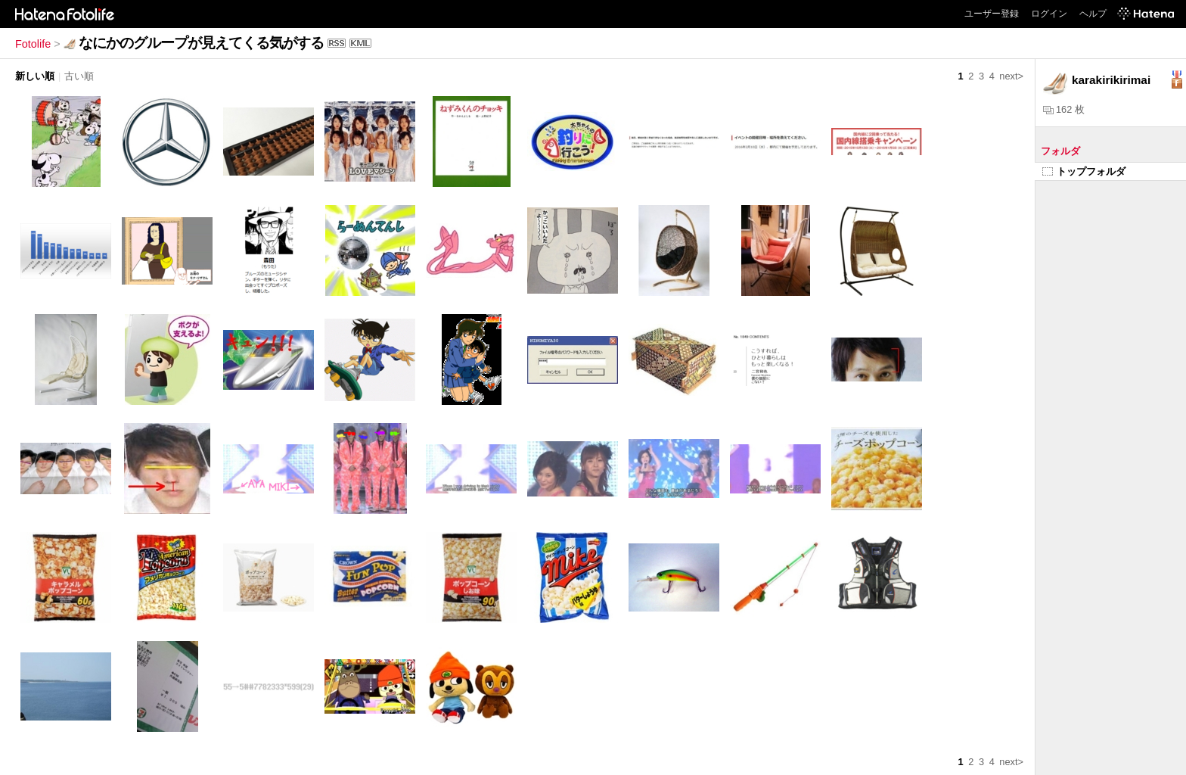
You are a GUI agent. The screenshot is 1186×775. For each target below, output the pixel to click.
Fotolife (33, 44)
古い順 (79, 76)
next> (1011, 76)
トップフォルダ (1083, 171)
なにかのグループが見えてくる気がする (201, 43)
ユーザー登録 (991, 13)
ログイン (1049, 13)
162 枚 (1064, 109)
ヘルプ (1093, 13)
